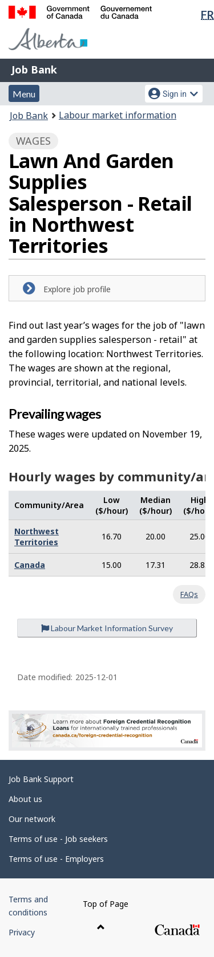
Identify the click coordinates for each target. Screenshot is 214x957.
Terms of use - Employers (56, 858)
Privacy (22, 932)
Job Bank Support (41, 779)
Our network (32, 818)
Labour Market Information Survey (107, 628)
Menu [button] (24, 93)
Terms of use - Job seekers (58, 838)
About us (25, 799)
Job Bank (34, 69)
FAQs (189, 594)
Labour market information (117, 115)
